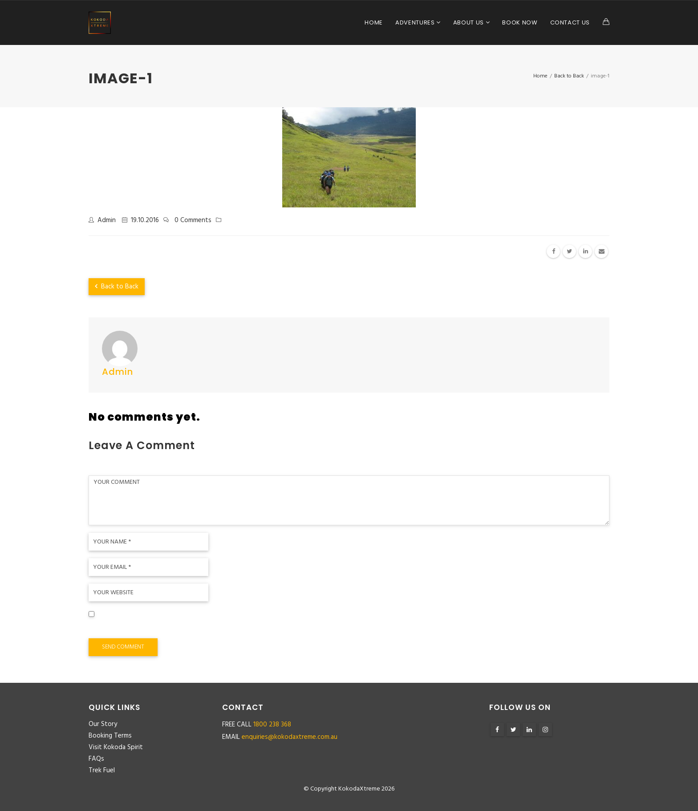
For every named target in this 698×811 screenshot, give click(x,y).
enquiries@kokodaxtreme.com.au (289, 737)
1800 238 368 (272, 724)
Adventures (415, 22)
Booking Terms (110, 735)
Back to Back (116, 286)
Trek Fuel (102, 770)
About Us (469, 22)
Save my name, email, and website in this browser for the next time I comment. (216, 627)
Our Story (103, 724)
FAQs (96, 759)
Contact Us (570, 22)
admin (106, 220)
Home (374, 22)
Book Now (519, 22)
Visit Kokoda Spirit (116, 747)
